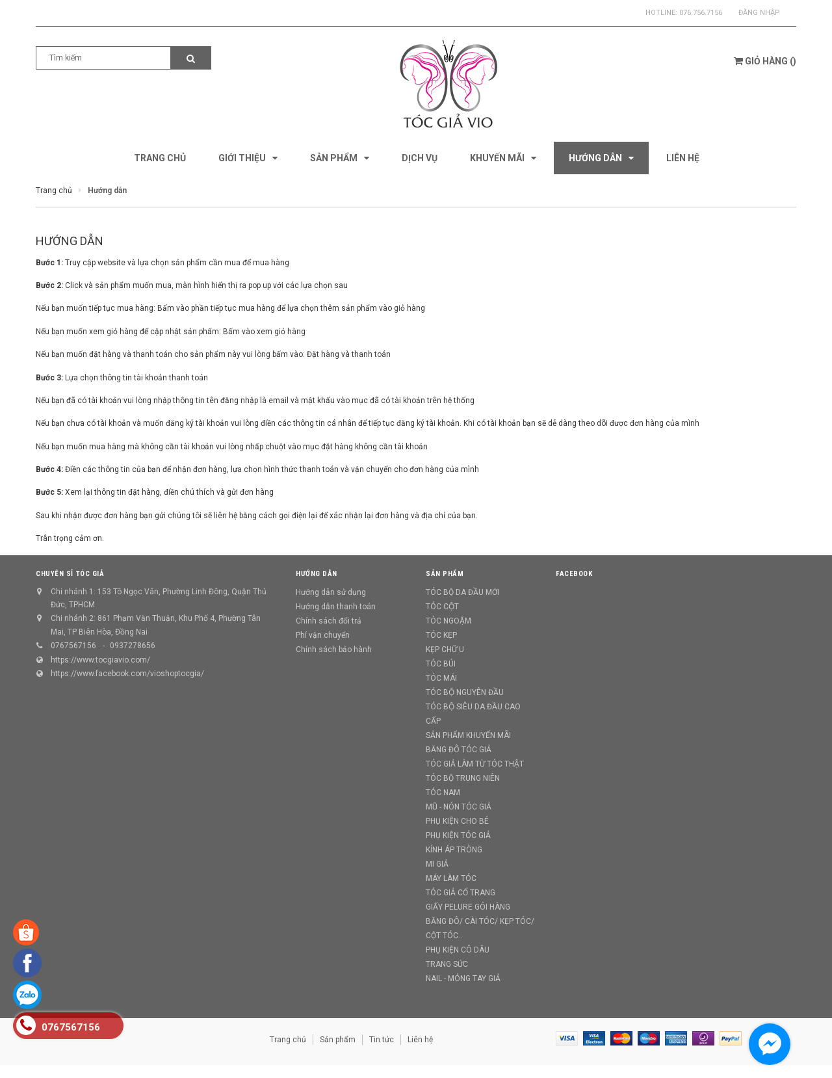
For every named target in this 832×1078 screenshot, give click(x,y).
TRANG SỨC (447, 964)
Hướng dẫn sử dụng (331, 592)
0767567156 (73, 645)
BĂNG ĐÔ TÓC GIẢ (458, 749)
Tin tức (381, 1039)
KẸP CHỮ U (445, 649)
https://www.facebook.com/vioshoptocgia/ (127, 673)
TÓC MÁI (441, 678)
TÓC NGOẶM (448, 620)
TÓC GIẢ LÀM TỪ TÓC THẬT (475, 764)
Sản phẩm (338, 1039)
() (765, 61)
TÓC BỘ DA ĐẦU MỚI (462, 592)
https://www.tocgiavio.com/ (100, 659)
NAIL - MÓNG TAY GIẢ (463, 978)
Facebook (574, 574)
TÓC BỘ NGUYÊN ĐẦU (465, 692)
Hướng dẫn (70, 241)
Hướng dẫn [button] (316, 574)
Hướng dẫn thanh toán (336, 606)
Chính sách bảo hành (334, 649)
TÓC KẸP (441, 635)
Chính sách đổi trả (328, 620)
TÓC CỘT (442, 606)
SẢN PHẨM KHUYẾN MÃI (468, 735)
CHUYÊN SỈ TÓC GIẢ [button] (70, 574)
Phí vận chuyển (323, 635)
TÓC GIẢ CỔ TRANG (460, 892)
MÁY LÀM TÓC (451, 878)
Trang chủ (288, 1039)
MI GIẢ (437, 864)
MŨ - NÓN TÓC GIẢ (458, 806)
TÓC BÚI (441, 663)
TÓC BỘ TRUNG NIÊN (463, 778)
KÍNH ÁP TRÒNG (454, 849)
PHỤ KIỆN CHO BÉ (457, 821)
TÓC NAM (443, 792)
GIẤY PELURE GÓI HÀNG (468, 907)
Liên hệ (420, 1039)
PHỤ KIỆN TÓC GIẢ (458, 835)
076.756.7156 (700, 12)
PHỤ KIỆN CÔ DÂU (457, 949)
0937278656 (132, 645)
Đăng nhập (759, 12)
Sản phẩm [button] (444, 574)
